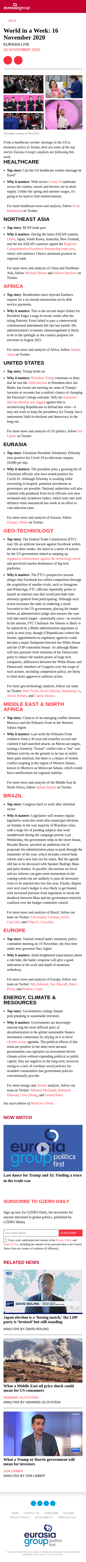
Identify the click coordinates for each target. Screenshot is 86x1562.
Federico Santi (32, 989)
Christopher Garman (45, 917)
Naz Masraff (58, 984)
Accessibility (44, 1517)
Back (12, 20)
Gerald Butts (54, 1095)
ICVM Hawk (57, 1554)
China (11, 239)
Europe (14, 930)
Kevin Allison (50, 691)
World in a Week (42, 1103)
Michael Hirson (36, 273)
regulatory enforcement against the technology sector (44, 558)
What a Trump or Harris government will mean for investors (39, 1461)
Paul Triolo (31, 691)
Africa (13, 286)
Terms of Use (10, 1244)
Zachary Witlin (17, 522)
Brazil (13, 795)
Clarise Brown (44, 696)
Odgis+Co (44, 1554)
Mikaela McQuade (44, 1090)
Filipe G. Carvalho (40, 922)
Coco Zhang (28, 1095)
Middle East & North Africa (33, 706)
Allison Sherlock (65, 273)
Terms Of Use (67, 1517)
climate (42, 1085)
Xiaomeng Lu (71, 691)
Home (15, 1513)
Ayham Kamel (46, 787)
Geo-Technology (28, 531)
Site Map (68, 1513)
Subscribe (51, 1513)
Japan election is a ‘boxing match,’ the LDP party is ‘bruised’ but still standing (40, 1319)
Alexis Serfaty (17, 696)
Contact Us (31, 1513)
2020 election (37, 383)
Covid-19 (55, 182)
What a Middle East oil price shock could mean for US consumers (38, 1388)
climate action (17, 1042)
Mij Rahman (39, 984)
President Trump (42, 378)
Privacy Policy (64, 1240)
